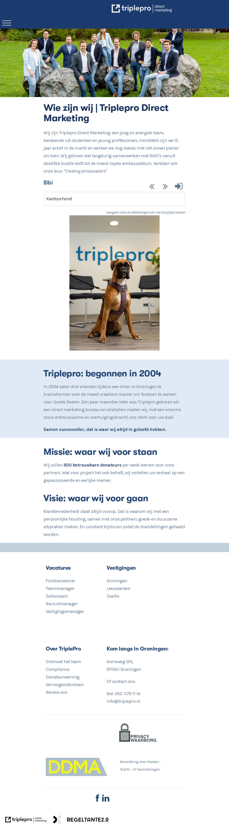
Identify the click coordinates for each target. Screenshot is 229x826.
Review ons (56, 692)
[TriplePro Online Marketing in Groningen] (172, 11)
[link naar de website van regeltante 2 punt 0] (80, 821)
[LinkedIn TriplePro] (105, 801)
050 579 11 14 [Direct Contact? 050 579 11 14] (127, 693)
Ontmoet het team (63, 661)
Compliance (57, 669)
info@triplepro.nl (123, 701)
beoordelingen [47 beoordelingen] (146, 769)
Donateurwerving (63, 677)
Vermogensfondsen (64, 684)
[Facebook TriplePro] (97, 801)
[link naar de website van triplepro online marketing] (26, 821)
